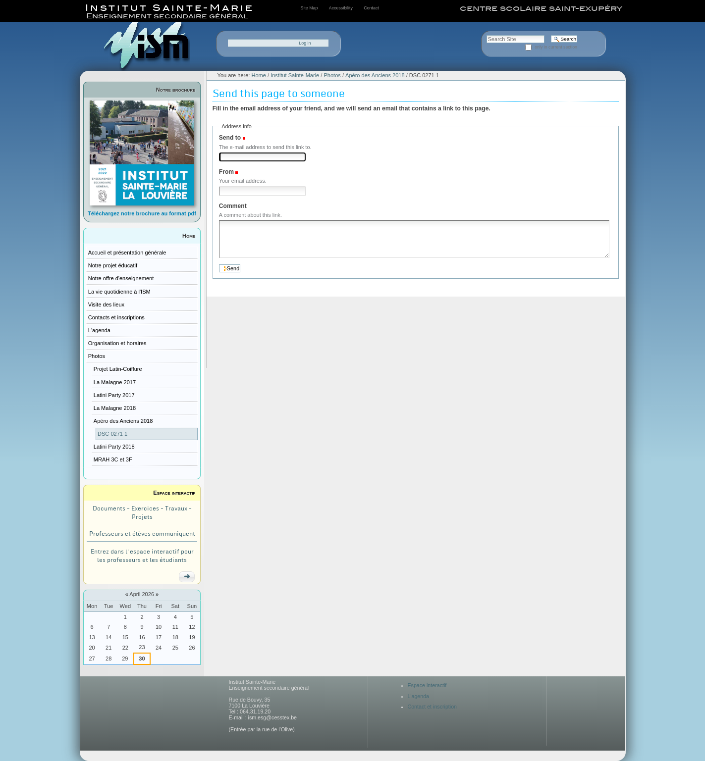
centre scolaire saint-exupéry (541, 8)
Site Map (309, 7)
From (226, 171)
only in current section (556, 47)
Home (188, 236)
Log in (305, 43)
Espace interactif (174, 493)
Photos (332, 75)
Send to (230, 137)
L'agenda (419, 696)
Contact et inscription (432, 707)
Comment (233, 206)
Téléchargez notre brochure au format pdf (142, 213)
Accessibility (341, 7)
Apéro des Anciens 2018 (375, 75)
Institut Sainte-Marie (295, 75)
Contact (371, 7)
